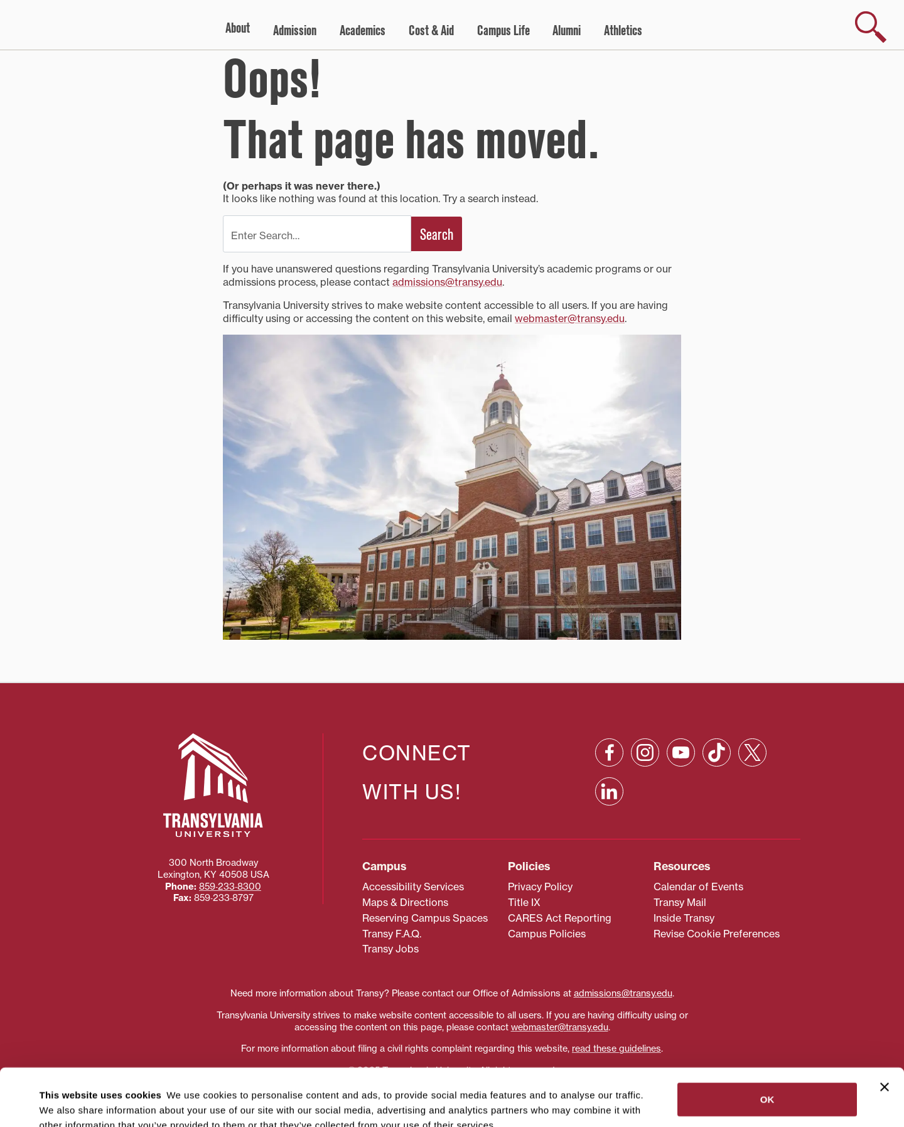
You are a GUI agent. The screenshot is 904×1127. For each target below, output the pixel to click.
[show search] (870, 27)
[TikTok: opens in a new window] (716, 752)
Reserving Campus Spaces (425, 918)
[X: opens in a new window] (752, 752)
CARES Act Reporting (559, 918)
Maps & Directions (405, 902)
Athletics (623, 31)
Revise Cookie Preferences (717, 933)
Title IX (524, 902)
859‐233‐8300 (230, 886)
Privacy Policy (540, 886)
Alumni (566, 31)
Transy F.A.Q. (391, 933)
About (237, 28)
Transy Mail (680, 902)
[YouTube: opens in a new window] (681, 752)
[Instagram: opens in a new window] (645, 752)
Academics (362, 31)
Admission (294, 31)
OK (767, 1045)
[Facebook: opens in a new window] (609, 752)
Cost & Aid (431, 31)
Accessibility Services (413, 886)
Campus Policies (547, 933)
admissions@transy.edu (447, 282)
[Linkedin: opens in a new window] (609, 791)
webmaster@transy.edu (570, 318)
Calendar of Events (698, 886)
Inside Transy (684, 918)
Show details (62, 1102)
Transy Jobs (390, 948)
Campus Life (503, 31)
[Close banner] (884, 1033)
